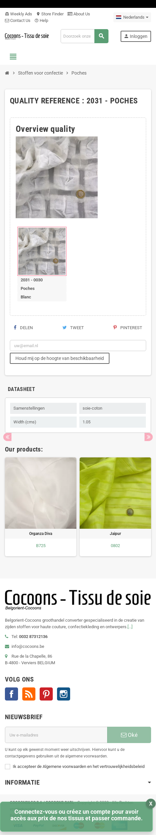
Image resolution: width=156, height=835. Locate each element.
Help (41, 20)
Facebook (11, 694)
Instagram (63, 694)
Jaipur (115, 533)
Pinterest (127, 327)
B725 (41, 545)
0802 (115, 545)
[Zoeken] (84, 36)
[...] (129, 626)
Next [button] (149, 437)
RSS (28, 694)
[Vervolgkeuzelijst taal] (132, 17)
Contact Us (17, 20)
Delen (23, 327)
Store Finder (50, 13)
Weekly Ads (18, 13)
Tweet (73, 327)
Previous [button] (7, 437)
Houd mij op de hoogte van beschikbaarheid (59, 358)
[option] (40, 506)
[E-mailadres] (56, 735)
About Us (79, 13)
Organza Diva (40, 533)
